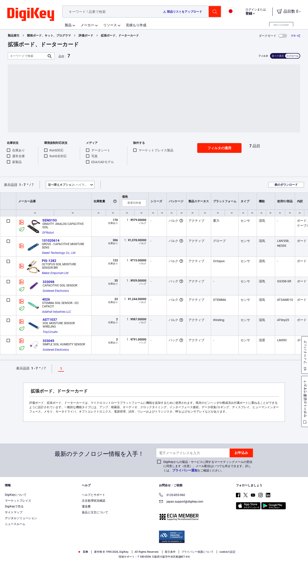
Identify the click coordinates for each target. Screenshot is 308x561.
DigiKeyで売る (14, 506)
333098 (48, 282)
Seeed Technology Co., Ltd (58, 253)
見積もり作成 (136, 25)
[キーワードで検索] (27, 56)
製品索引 (13, 35)
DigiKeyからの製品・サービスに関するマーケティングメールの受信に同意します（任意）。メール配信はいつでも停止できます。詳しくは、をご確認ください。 (207, 466)
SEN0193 (49, 220)
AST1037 (50, 320)
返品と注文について (95, 512)
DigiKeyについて (16, 495)
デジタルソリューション (21, 518)
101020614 (50, 240)
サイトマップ (13, 512)
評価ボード (86, 35)
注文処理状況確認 (93, 500)
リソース (110, 25)
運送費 (86, 506)
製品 (68, 25)
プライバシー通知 (184, 470)
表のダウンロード (286, 184)
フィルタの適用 (219, 148)
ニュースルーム (15, 524)
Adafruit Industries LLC (56, 311)
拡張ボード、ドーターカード (120, 35)
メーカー (87, 25)
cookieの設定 (227, 551)
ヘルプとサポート (93, 495)
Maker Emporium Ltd (55, 273)
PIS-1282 (49, 261)
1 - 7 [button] (22, 185)
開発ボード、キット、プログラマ (49, 35)
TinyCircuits (50, 332)
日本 (83, 551)
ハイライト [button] (69, 184)
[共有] (295, 35)
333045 (48, 341)
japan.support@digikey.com (181, 502)
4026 (46, 299)
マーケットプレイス (18, 500)
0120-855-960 (172, 495)
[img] (30, 14)
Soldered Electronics (56, 291)
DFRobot (48, 232)
